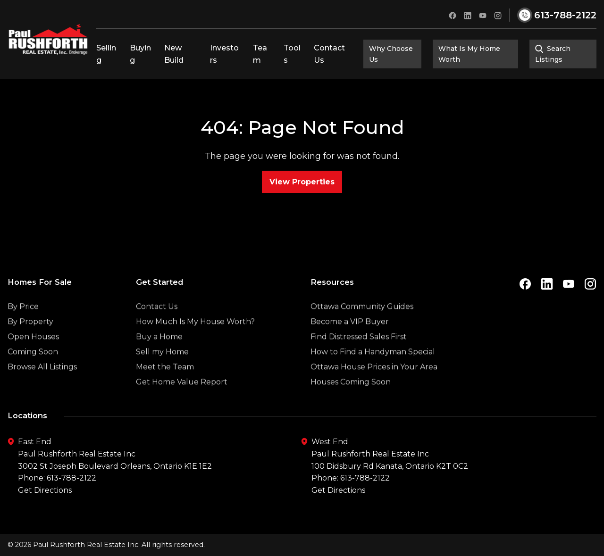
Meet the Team (165, 384)
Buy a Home (159, 354)
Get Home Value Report (181, 399)
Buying (140, 54)
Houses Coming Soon (350, 399)
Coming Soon (33, 369)
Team (260, 54)
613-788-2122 (71, 477)
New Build (174, 54)
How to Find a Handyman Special (372, 369)
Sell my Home (162, 369)
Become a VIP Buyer (349, 339)
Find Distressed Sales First (358, 354)
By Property (30, 339)
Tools (292, 54)
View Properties (302, 181)
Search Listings (553, 53)
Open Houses (33, 354)
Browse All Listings (42, 384)
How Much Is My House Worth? (195, 339)
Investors (224, 54)
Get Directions (45, 490)
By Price (23, 324)
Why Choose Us (391, 53)
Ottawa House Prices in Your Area (373, 384)
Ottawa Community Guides (361, 324)
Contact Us (329, 54)
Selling (106, 54)
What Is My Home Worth (469, 53)
